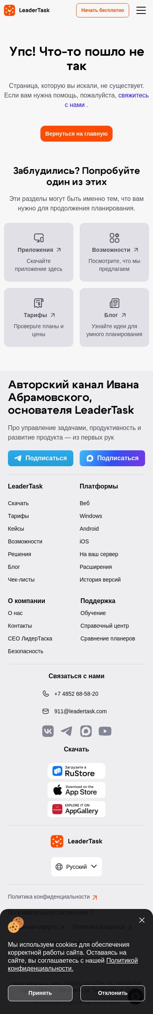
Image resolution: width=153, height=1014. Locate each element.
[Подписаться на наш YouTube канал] (105, 731)
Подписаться (40, 458)
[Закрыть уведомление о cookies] (142, 920)
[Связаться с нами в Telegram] (67, 731)
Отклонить (113, 993)
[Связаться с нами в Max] (86, 731)
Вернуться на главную (76, 133)
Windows (91, 516)
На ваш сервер (99, 554)
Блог (14, 567)
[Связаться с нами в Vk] (48, 731)
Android (89, 528)
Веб (85, 503)
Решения (19, 554)
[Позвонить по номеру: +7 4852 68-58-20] (76, 694)
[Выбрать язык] (76, 866)
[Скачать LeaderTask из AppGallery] (76, 771)
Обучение (93, 613)
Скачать (18, 503)
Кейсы (16, 528)
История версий (100, 579)
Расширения (96, 567)
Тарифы (18, 516)
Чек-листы (21, 579)
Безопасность (25, 651)
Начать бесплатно (102, 10)
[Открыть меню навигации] (141, 10)
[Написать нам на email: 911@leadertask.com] (76, 711)
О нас (15, 613)
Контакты (20, 626)
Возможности (25, 541)
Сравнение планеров (107, 638)
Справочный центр (104, 626)
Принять (40, 993)
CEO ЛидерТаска (30, 638)
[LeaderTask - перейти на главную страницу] (27, 10)
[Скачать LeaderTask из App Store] (76, 790)
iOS (84, 541)
